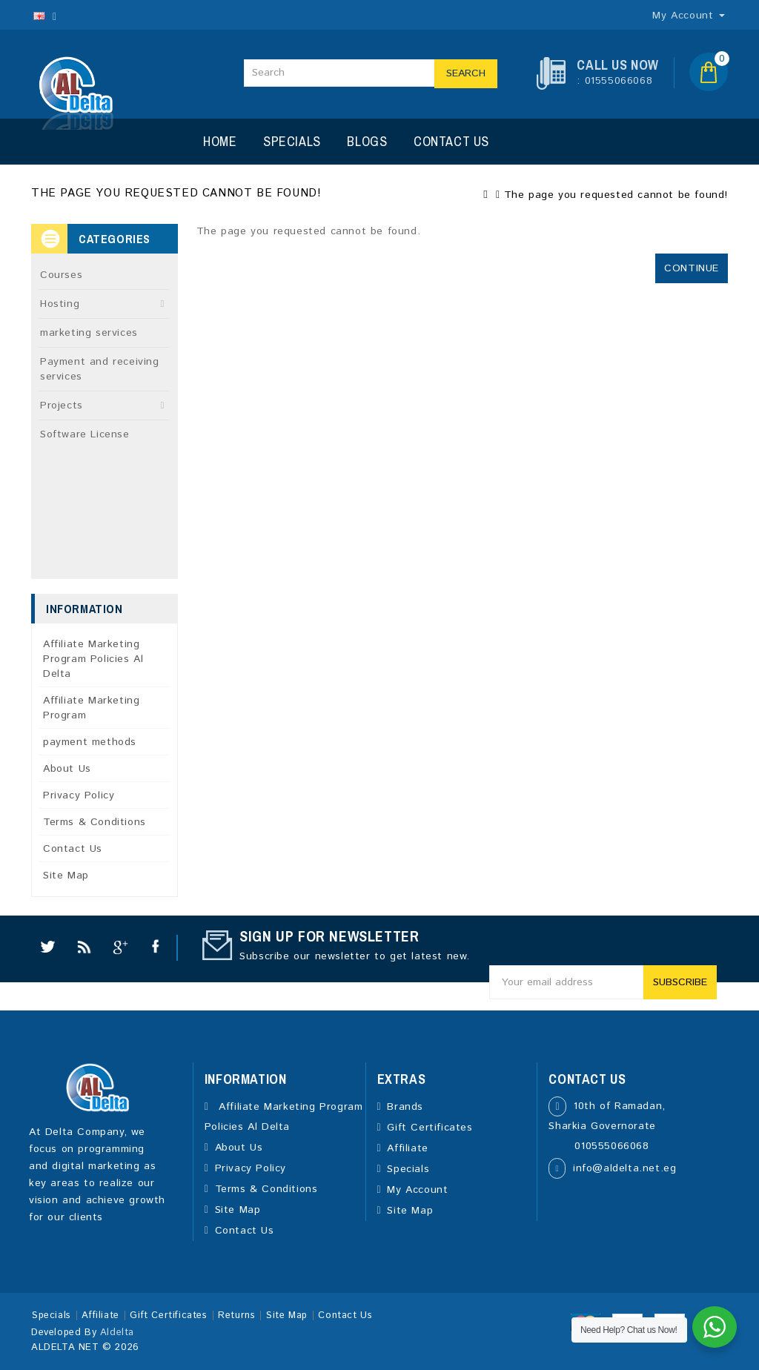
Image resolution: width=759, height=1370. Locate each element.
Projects (61, 405)
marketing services (89, 332)
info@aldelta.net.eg (624, 1168)
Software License (85, 434)
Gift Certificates (429, 1127)
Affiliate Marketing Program (91, 708)
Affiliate (407, 1148)
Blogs (367, 141)
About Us (67, 768)
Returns (236, 1315)
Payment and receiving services (99, 369)
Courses (61, 275)
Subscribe (680, 982)
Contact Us (451, 141)
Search (465, 73)
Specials (292, 141)
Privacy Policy (78, 795)
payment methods (89, 742)
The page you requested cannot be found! (616, 195)
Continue (691, 268)
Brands (405, 1106)
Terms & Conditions (94, 822)
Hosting (59, 304)
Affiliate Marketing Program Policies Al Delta (93, 659)
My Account (417, 1189)
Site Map (66, 875)
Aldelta (117, 1333)
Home (219, 141)
